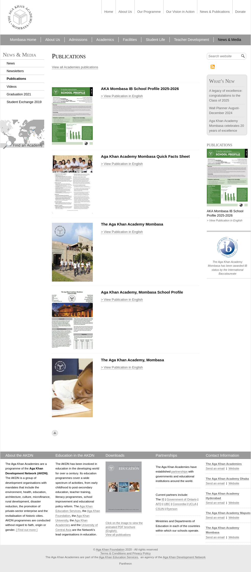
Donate (240, 12)
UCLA (192, 504)
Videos (12, 86)
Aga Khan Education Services (118, 557)
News (11, 63)
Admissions (78, 40)
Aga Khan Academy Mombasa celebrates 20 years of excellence (226, 125)
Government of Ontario (182, 499)
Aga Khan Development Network (184, 557)
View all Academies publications (75, 67)
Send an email (215, 468)
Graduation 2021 (19, 94)
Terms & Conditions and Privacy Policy (125, 553)
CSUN (160, 508)
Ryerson (171, 508)
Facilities (130, 40)
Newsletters (15, 71)
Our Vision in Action (180, 12)
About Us (125, 12)
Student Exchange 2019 (24, 102)
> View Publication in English (122, 96)
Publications (16, 79)
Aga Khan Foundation (110, 549)
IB (163, 499)
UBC (167, 504)
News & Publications (215, 12)
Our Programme (149, 12)
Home (108, 12)
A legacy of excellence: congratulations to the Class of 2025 (225, 95)
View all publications (118, 534)
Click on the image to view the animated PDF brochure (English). (124, 526)
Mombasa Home (23, 40)
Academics (105, 40)
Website (234, 468)
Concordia (179, 504)
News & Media (229, 40)
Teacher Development (191, 40)
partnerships (179, 471)
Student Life (155, 40)
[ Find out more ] (27, 529)
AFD (159, 504)
